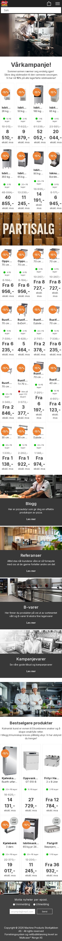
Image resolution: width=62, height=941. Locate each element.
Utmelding (42, 904)
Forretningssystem (14, 934)
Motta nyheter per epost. (31, 899)
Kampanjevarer (31, 659)
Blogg (31, 503)
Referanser (31, 555)
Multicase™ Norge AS (31, 937)
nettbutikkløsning (38, 934)
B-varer (31, 607)
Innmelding (23, 904)
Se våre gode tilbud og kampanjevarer (31, 664)
